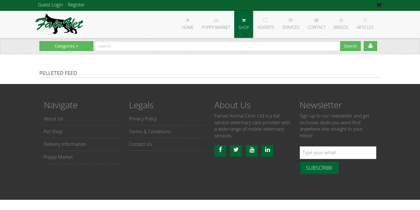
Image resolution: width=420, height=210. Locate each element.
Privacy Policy (143, 119)
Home (188, 24)
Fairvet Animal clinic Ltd (60, 24)
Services (290, 24)
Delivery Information (65, 144)
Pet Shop (53, 131)
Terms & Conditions (150, 131)
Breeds (341, 24)
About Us (53, 119)
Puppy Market (216, 24)
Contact (317, 24)
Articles (365, 24)
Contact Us (140, 144)
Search (350, 46)
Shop (243, 24)
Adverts (265, 24)
